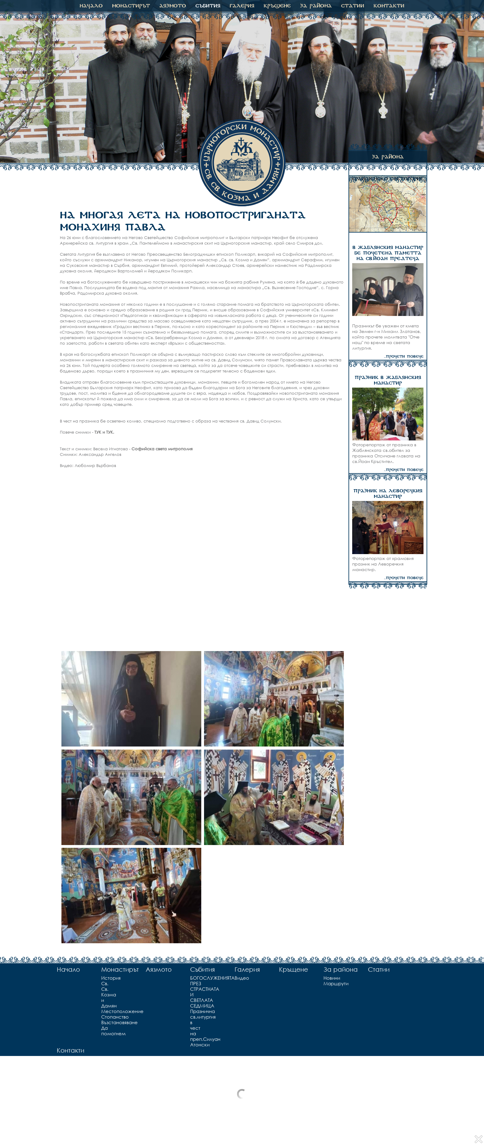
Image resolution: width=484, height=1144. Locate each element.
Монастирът (131, 6)
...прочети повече (404, 356)
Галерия (242, 6)
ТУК (97, 432)
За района (316, 6)
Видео (235, 978)
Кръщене (277, 6)
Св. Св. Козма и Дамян (103, 994)
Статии (352, 6)
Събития (207, 6)
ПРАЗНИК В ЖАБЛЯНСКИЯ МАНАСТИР (388, 380)
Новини (325, 978)
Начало (91, 6)
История (103, 978)
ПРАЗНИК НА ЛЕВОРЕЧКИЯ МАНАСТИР (387, 493)
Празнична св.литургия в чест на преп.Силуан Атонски (192, 1027)
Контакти (388, 6)
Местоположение (103, 1011)
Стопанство (103, 1017)
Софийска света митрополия (162, 448)
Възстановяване (103, 1022)
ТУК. (110, 432)
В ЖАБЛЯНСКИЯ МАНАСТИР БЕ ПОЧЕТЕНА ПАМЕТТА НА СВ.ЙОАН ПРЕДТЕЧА (388, 253)
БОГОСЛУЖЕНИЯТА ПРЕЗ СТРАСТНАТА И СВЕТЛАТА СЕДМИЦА (192, 991)
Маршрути (325, 983)
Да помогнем (103, 1030)
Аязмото (172, 6)
